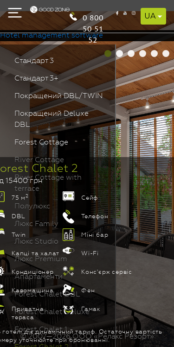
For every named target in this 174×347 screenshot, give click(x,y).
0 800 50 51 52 (93, 17)
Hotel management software (51, 35)
